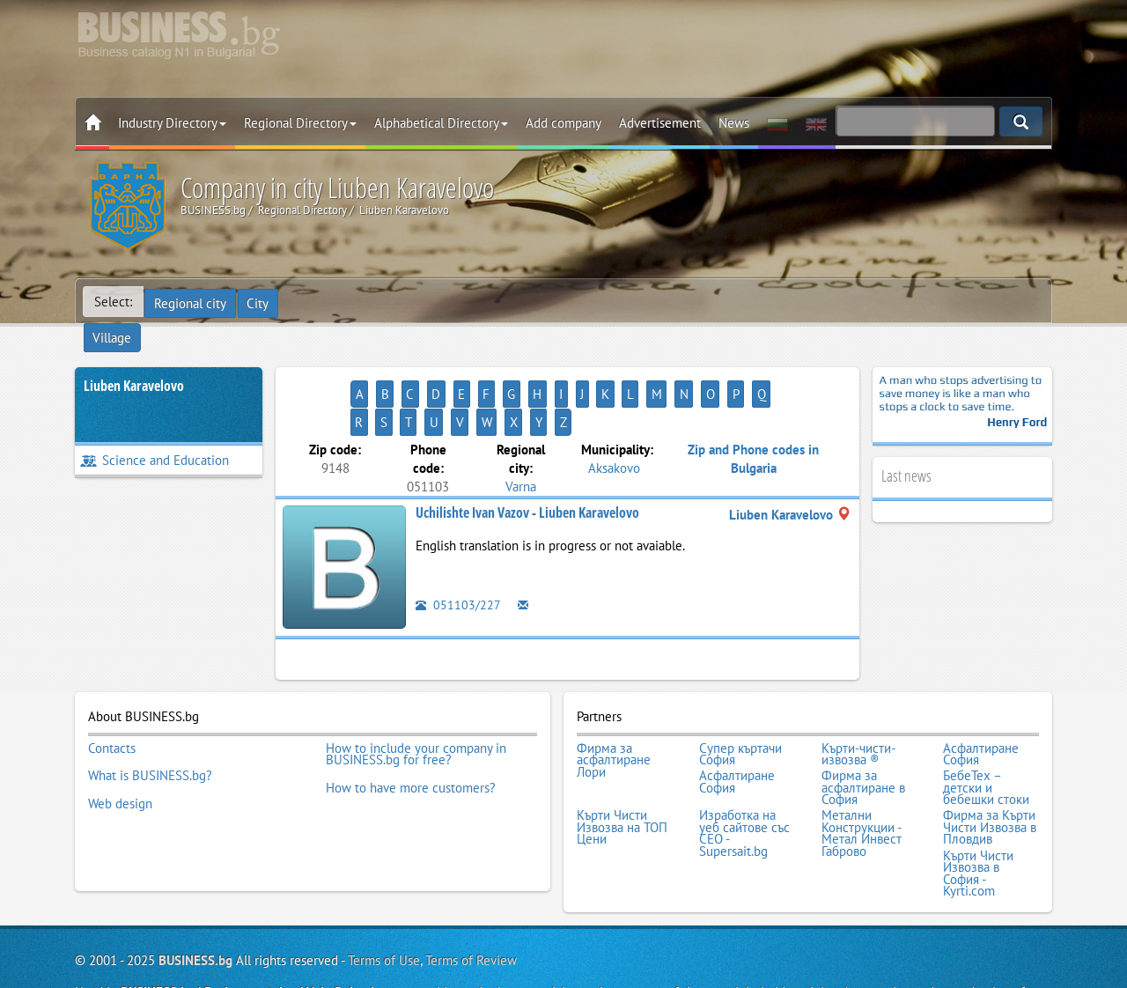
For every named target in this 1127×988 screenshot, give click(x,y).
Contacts (112, 689)
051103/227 (458, 548)
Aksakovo (614, 410)
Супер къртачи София (740, 695)
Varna (520, 429)
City (260, 301)
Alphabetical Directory (441, 122)
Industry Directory (172, 122)
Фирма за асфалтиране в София (863, 725)
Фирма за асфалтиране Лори (614, 701)
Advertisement (660, 122)
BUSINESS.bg (195, 887)
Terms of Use (384, 887)
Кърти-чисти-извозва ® (858, 695)
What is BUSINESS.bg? (150, 713)
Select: (113, 301)
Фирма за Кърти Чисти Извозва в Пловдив (989, 760)
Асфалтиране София (981, 695)
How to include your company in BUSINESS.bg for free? (416, 695)
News (733, 122)
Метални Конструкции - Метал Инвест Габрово (861, 766)
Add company (563, 122)
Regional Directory (300, 122)
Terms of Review (471, 887)
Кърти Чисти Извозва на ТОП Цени (622, 760)
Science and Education (154, 432)
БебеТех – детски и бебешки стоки (986, 725)
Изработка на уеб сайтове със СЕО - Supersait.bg (744, 766)
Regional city (191, 301)
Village (312, 301)
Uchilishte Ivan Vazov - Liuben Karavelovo (527, 456)
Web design (120, 737)
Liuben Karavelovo (134, 357)
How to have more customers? (411, 725)
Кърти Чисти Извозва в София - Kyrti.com (978, 802)
